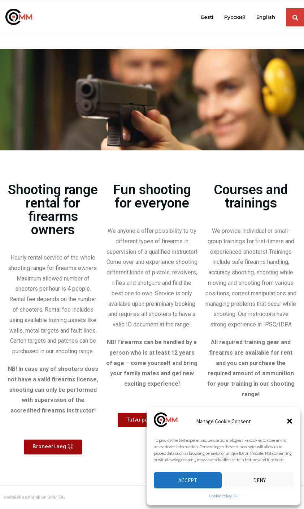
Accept (187, 480)
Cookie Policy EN (223, 496)
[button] (289, 421)
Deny (259, 480)
